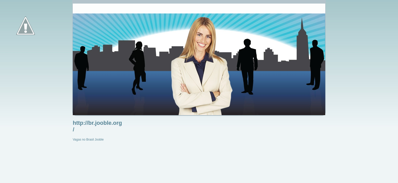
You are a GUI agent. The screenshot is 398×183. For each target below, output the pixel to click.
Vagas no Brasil (83, 139)
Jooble (99, 139)
